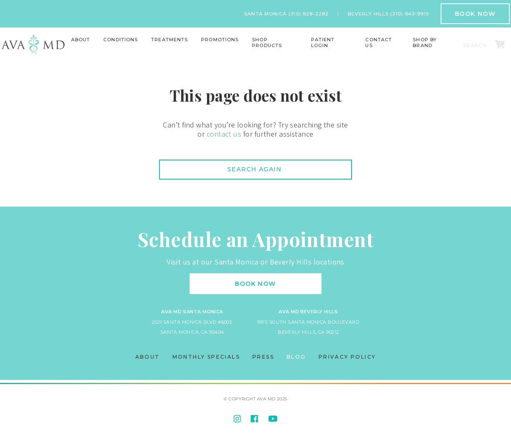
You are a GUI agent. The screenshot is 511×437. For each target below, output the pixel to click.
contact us (224, 134)
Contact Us (378, 42)
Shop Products (267, 42)
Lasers (167, 51)
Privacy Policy (347, 357)
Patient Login (323, 42)
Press (263, 357)
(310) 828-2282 (309, 14)
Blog (296, 357)
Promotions (220, 39)
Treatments (169, 39)
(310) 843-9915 (409, 14)
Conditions (120, 39)
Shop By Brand (425, 42)
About (80, 39)
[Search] (476, 45)
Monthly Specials (206, 357)
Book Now (475, 13)
